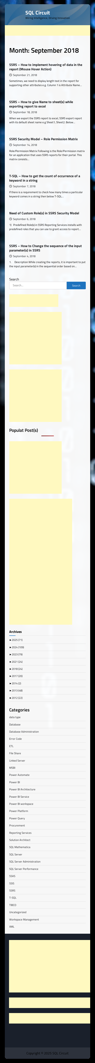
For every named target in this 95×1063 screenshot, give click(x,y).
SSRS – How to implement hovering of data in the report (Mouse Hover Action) (45, 67)
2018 (17, 669)
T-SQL (12, 897)
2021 (17, 662)
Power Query (17, 818)
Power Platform (18, 811)
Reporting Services (20, 833)
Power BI (14, 782)
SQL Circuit (37, 12)
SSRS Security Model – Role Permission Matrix (43, 138)
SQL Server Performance (23, 869)
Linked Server (17, 760)
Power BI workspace (21, 804)
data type (15, 717)
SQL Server (15, 854)
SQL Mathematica (19, 847)
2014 (16, 683)
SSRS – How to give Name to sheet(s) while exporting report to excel (41, 104)
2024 (18, 647)
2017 (17, 676)
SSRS (12, 890)
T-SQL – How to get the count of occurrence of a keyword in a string (44, 178)
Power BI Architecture (22, 789)
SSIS (11, 883)
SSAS (12, 876)
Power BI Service (19, 797)
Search (14, 279)
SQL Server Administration (24, 861)
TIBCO (12, 905)
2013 (17, 690)
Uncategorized (17, 912)
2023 (17, 654)
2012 (17, 698)
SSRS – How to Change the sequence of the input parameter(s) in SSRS (45, 248)
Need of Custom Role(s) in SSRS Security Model (44, 213)
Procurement (17, 825)
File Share (15, 753)
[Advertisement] (50, 30)
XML (11, 926)
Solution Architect (19, 840)
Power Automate (19, 775)
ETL (11, 746)
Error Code (15, 739)
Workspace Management (24, 919)
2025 (17, 640)
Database (15, 724)
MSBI (12, 768)
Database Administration (24, 731)
